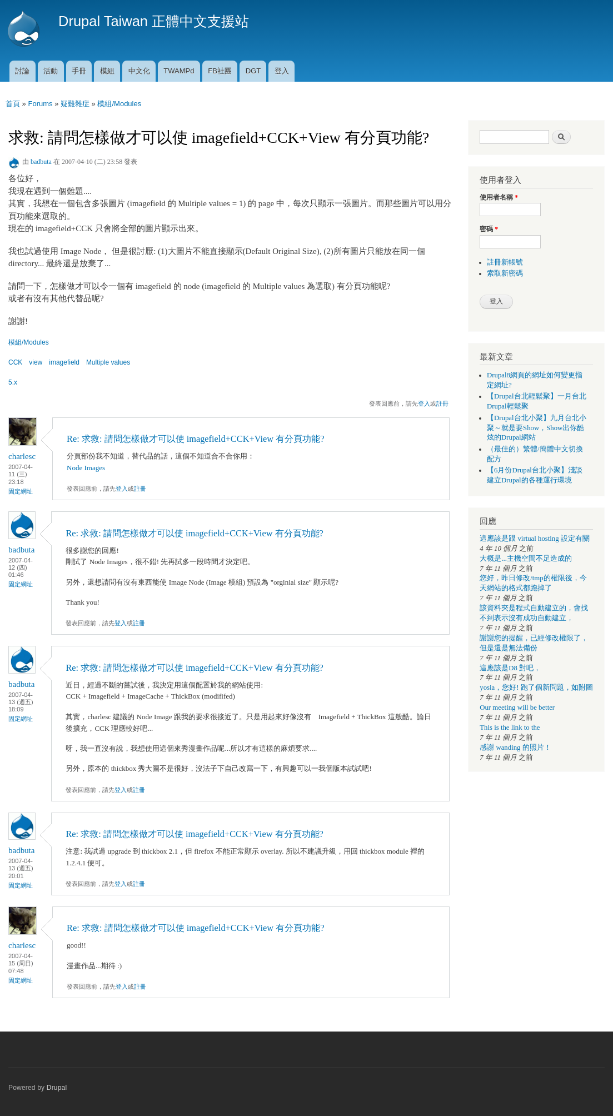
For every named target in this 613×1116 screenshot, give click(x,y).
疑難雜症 (75, 103)
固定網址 (20, 491)
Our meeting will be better (517, 707)
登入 (282, 71)
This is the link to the (510, 727)
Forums (40, 103)
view (35, 362)
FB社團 (220, 71)
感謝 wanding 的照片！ (515, 747)
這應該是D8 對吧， (510, 668)
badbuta (41, 162)
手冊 (79, 71)
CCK (15, 362)
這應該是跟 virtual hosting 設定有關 (535, 538)
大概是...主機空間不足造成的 (526, 558)
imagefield (64, 362)
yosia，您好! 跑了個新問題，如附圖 (536, 687)
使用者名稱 (499, 197)
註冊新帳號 (505, 262)
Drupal (57, 1088)
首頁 (13, 103)
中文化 (139, 71)
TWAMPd (178, 71)
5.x (12, 382)
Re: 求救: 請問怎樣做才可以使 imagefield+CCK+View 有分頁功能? (195, 439)
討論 (22, 71)
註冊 (442, 403)
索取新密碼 (505, 273)
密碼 (489, 229)
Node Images (86, 468)
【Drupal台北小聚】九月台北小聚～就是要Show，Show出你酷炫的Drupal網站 (536, 428)
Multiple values (108, 362)
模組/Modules (119, 103)
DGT (253, 71)
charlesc (22, 456)
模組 (107, 71)
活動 (50, 71)
